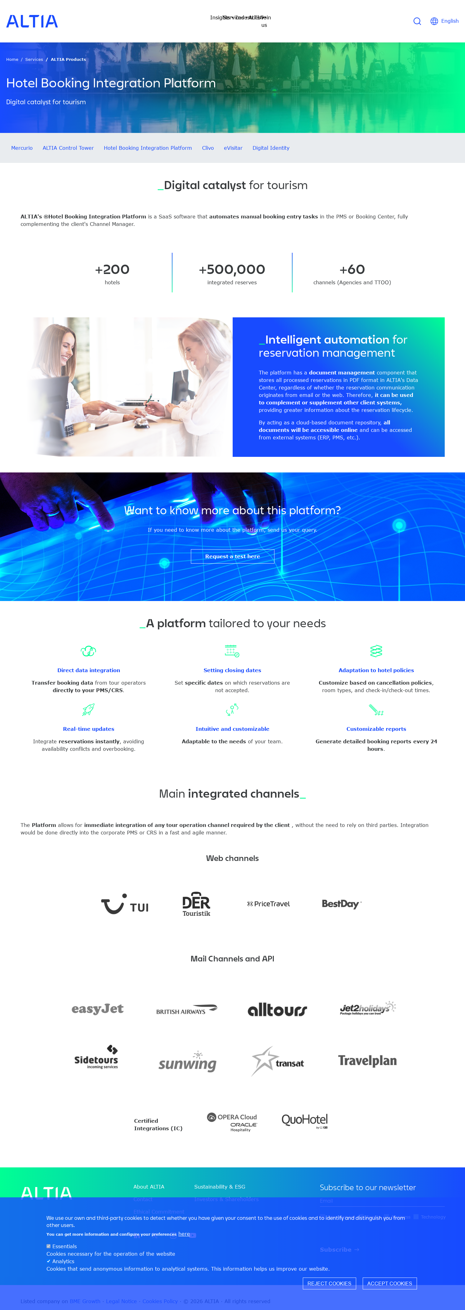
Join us (308, 17)
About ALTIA (148, 1179)
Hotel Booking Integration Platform (148, 140)
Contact (143, 1192)
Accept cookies (389, 1283)
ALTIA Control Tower (68, 140)
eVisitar (233, 140)
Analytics (63, 1261)
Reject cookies (329, 1283)
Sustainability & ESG (219, 1179)
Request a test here (232, 549)
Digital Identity (271, 140)
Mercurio (22, 140)
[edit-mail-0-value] (382, 1193)
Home (12, 51)
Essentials (64, 1246)
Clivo (208, 140)
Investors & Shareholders (226, 1192)
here (184, 1234)
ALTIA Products (68, 51)
